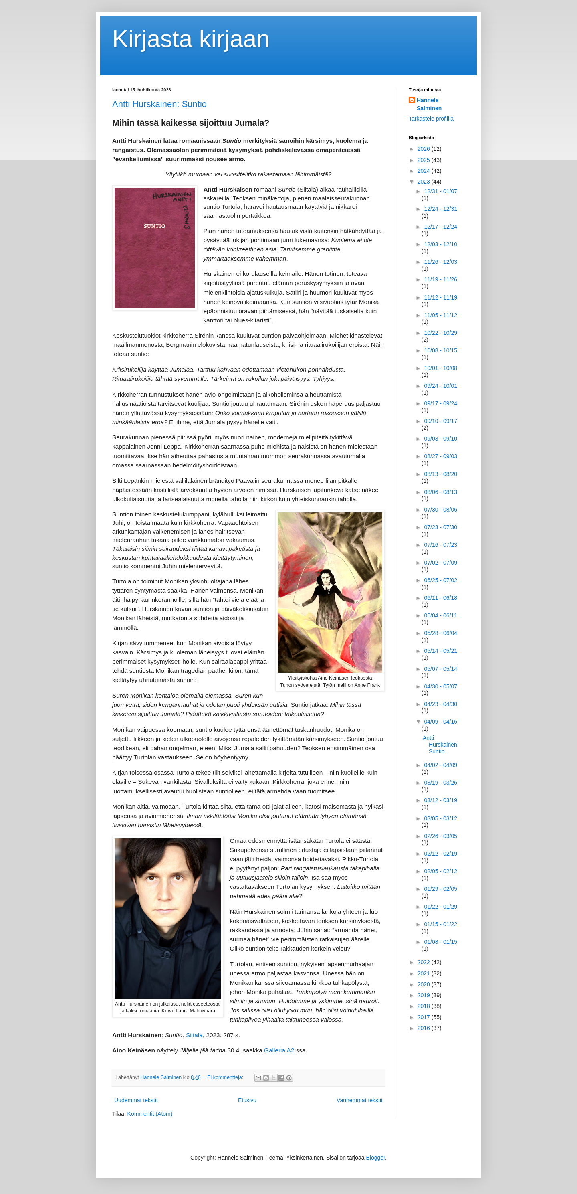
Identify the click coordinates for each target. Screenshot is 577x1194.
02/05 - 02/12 (440, 871)
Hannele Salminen (429, 104)
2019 (425, 995)
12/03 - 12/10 (440, 244)
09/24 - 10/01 (440, 385)
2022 (425, 962)
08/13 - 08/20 (440, 474)
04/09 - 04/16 (440, 721)
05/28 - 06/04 (440, 633)
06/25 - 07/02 (440, 580)
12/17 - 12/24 (440, 226)
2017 (425, 1017)
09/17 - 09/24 (440, 403)
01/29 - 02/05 (440, 889)
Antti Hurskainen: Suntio (159, 104)
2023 (425, 181)
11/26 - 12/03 (440, 262)
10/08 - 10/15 (440, 350)
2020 (425, 984)
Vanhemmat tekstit (360, 1100)
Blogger (375, 1157)
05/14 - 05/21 (440, 651)
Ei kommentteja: (226, 1077)
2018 (425, 1006)
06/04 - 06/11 (440, 615)
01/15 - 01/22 (440, 924)
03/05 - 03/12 (440, 818)
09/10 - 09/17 (440, 421)
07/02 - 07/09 (440, 562)
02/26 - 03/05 (440, 836)
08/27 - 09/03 (440, 456)
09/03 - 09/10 (440, 438)
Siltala (194, 1035)
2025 (425, 160)
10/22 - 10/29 (440, 333)
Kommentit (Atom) (150, 1114)
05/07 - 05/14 (440, 669)
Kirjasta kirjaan (191, 38)
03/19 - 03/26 (440, 782)
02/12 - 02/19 (440, 853)
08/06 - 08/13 (440, 492)
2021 (425, 973)
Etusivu (247, 1100)
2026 (425, 149)
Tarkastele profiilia (431, 118)
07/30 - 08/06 (440, 509)
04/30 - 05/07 (440, 686)
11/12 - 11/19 (440, 297)
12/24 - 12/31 (440, 209)
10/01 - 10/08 (440, 368)
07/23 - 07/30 (440, 527)
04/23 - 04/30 (440, 704)
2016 (425, 1028)
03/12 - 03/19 (440, 800)
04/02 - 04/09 (440, 765)
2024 (425, 171)
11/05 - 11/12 (440, 315)
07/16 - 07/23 (440, 545)
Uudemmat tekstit (136, 1100)
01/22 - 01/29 (440, 906)
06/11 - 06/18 (440, 598)
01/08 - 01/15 (440, 942)
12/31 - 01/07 (440, 191)
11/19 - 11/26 (440, 279)
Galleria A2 (279, 1050)
